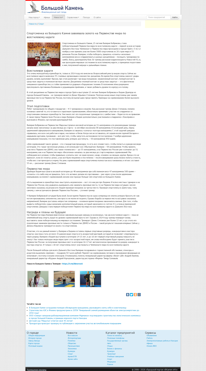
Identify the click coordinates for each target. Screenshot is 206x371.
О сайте (97, 17)
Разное (110, 364)
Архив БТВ (72, 356)
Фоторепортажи (74, 338)
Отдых (110, 346)
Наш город (34, 17)
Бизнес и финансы (114, 348)
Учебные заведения (115, 356)
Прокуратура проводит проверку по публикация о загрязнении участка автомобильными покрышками (75, 323)
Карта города (34, 343)
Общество (72, 343)
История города (35, 338)
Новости (58, 17)
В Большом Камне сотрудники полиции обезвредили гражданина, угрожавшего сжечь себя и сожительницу (77, 307)
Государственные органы (117, 341)
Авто (109, 343)
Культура (71, 351)
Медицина (111, 362)
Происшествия (74, 346)
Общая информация (37, 335)
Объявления (152, 335)
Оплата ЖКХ (152, 346)
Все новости (73, 335)
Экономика (72, 348)
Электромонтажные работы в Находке (162, 341)
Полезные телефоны (115, 338)
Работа (149, 338)
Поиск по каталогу (114, 335)
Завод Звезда (34, 341)
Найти (174, 17)
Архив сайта (73, 359)
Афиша (47, 17)
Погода (86, 17)
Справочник (73, 17)
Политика (71, 341)
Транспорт (111, 354)
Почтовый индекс (36, 346)
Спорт (41, 23)
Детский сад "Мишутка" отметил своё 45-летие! (51, 320)
